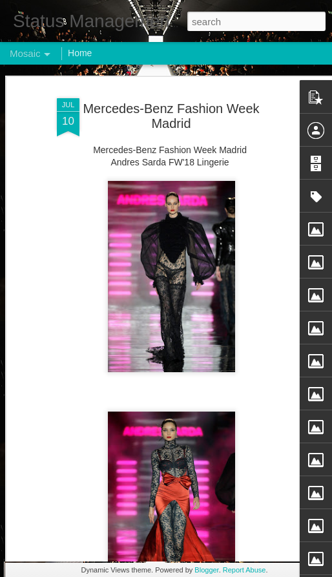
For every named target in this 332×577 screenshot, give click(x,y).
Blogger (206, 570)
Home (80, 53)
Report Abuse (244, 570)
